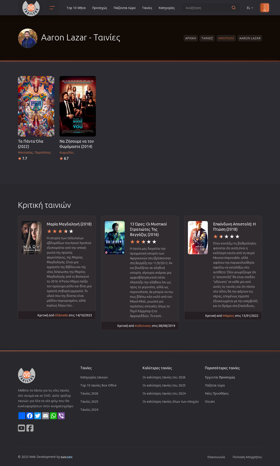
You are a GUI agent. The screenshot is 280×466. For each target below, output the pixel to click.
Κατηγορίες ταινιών (94, 377)
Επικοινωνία (216, 457)
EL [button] (250, 8)
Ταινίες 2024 (89, 409)
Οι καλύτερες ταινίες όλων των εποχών (171, 401)
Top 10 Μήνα (76, 8)
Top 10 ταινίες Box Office (98, 385)
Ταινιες (207, 38)
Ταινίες (147, 8)
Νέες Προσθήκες (217, 393)
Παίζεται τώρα (215, 385)
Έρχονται (220, 377)
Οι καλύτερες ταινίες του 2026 (164, 377)
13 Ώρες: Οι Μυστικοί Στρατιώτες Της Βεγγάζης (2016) (148, 229)
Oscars (210, 401)
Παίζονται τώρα (124, 8)
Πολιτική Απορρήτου (247, 457)
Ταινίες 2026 (89, 393)
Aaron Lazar (250, 38)
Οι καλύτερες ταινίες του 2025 (164, 385)
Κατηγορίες (167, 8)
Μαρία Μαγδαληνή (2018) (69, 224)
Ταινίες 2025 (89, 401)
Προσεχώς (99, 8)
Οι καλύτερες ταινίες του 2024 (164, 393)
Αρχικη (190, 38)
